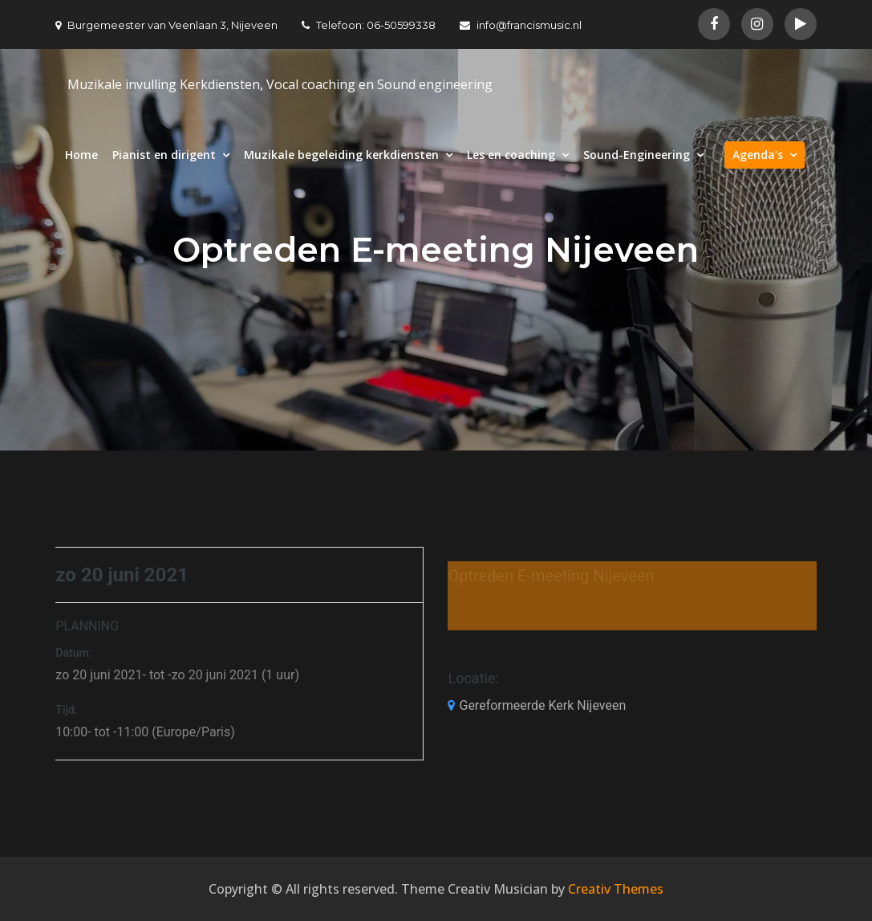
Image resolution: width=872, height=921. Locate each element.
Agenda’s (757, 154)
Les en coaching (511, 154)
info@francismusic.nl (521, 24)
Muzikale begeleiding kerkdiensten (341, 154)
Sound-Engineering (636, 154)
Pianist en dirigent (164, 154)
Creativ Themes (615, 889)
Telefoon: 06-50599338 (369, 24)
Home (81, 154)
